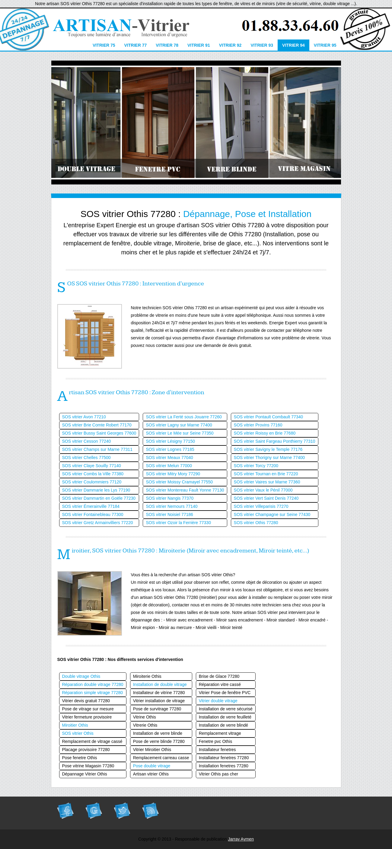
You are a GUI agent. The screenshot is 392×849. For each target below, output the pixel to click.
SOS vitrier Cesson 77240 (86, 441)
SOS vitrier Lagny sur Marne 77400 (179, 425)
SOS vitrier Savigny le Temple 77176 (268, 449)
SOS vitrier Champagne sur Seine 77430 (272, 514)
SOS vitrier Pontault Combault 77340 (268, 416)
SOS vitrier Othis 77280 (256, 522)
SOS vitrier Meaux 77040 (169, 457)
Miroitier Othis (75, 725)
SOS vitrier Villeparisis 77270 (261, 506)
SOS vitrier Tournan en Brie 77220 (266, 473)
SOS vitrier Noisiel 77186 (169, 514)
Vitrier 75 (104, 45)
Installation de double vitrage (160, 684)
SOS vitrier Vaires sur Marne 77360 (267, 482)
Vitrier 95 (325, 45)
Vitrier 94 (293, 45)
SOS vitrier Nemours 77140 (171, 506)
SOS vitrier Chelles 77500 (86, 457)
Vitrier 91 (198, 45)
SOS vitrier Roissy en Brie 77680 (265, 433)
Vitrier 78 (167, 45)
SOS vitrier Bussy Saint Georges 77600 (99, 433)
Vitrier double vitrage (218, 700)
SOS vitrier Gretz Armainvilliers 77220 (97, 522)
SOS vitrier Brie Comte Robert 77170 (97, 425)
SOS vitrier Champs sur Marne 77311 (97, 449)
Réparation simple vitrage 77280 (92, 692)
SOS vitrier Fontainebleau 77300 (92, 514)
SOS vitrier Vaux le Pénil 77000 (263, 490)
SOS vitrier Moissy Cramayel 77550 (179, 482)
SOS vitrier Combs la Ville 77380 (93, 473)
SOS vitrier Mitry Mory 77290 (173, 473)
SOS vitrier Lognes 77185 (170, 449)
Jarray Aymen (241, 839)
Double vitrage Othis (81, 676)
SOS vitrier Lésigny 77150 (170, 441)
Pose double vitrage (152, 765)
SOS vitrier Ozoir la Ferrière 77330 (178, 522)
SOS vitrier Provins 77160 (258, 425)
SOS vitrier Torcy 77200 (256, 465)
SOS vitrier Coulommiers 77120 (92, 482)
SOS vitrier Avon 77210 (84, 416)
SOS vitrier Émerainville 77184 (91, 506)
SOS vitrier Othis (78, 733)
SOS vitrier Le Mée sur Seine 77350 (179, 433)
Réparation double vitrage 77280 (92, 684)
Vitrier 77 (135, 45)
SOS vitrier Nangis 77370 (169, 498)
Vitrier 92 (230, 45)
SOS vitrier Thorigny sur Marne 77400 (269, 457)
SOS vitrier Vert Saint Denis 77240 (266, 498)
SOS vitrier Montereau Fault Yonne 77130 (185, 490)
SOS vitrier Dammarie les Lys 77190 (96, 490)
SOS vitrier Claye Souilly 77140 (91, 465)
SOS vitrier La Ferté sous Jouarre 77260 (183, 416)
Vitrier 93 (261, 45)
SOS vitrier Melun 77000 (169, 465)
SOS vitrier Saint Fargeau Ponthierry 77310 (274, 441)
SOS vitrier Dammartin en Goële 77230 (99, 498)
